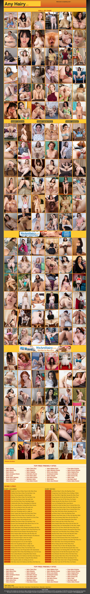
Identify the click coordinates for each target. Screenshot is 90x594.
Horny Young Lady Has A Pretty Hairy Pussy (59, 521)
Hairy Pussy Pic (73, 475)
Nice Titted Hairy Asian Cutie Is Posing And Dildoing (61, 560)
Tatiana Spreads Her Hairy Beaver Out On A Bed (60, 501)
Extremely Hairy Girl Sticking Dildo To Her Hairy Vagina (62, 525)
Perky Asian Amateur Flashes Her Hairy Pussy (60, 535)
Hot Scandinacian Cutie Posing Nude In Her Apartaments (21, 549)
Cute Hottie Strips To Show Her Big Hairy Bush (60, 545)
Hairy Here (21, 586)
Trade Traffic (45, 589)
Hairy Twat (71, 477)
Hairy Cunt (9, 475)
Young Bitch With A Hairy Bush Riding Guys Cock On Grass (22, 551)
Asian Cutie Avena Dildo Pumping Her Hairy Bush (61, 519)
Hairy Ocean (17, 122)
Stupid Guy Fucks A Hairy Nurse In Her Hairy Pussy (20, 491)
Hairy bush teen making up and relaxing (17, 539)
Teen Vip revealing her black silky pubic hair (18, 499)
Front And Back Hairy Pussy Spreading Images (19, 501)
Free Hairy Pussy (32, 481)
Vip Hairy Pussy (52, 477)
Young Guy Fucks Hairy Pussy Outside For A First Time (21, 517)
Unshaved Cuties (52, 474)
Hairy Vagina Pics (73, 472)
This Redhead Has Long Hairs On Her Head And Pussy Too (22, 529)
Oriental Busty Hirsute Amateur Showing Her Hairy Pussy (62, 529)
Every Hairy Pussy (73, 481)
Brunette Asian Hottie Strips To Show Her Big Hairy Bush (62, 507)
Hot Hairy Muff (72, 479)
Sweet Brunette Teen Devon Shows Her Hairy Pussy (61, 553)
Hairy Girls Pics (11, 479)
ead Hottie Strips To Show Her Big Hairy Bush (60, 491)
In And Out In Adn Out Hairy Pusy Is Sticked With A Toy (62, 505)
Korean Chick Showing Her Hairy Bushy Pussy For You (21, 523)
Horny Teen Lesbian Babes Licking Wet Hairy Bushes (20, 557)
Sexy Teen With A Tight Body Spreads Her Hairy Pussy (62, 495)
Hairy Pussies (10, 481)
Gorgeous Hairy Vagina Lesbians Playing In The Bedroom (21, 535)
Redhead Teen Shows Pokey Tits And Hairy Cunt (19, 493)
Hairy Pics (48, 586)
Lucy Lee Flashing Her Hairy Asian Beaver (59, 503)
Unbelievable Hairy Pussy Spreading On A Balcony (20, 503)
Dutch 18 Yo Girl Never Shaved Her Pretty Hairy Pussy (62, 527)
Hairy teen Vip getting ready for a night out (18, 509)
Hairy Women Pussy (53, 470)
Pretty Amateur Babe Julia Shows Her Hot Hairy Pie (20, 533)
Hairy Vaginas (31, 472)
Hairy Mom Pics (44, 122)
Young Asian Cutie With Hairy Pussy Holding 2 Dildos (62, 493)
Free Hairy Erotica (73, 468)
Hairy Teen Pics (31, 468)
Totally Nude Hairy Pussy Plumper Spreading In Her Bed (21, 527)
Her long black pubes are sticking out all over (18, 560)
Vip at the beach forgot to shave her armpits (18, 537)
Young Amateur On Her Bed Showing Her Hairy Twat (61, 497)
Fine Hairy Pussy (32, 477)
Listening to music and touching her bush (17, 519)
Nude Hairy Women (12, 477)
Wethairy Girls (31, 479)
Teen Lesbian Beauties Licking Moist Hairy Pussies (20, 505)
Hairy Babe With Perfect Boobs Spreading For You (61, 511)
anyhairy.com (79, 592)
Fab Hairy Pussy (32, 474)
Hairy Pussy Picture (74, 470)
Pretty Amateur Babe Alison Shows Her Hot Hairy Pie (61, 523)
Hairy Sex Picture (52, 481)
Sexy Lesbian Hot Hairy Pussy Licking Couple (19, 545)
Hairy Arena (72, 122)
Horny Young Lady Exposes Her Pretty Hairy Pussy (20, 513)
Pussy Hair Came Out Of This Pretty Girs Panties (60, 499)
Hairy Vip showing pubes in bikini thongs (17, 495)
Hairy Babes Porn (52, 468)
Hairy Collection (73, 474)
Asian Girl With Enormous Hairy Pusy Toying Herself (61, 537)
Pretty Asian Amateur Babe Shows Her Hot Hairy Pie (61, 517)
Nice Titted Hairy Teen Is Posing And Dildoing (60, 541)
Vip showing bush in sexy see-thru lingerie (18, 541)
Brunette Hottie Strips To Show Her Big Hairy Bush (61, 533)
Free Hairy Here (32, 475)
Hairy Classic (51, 475)
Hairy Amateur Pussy (13, 474)
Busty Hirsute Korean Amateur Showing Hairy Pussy (20, 531)
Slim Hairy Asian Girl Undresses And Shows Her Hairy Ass (22, 555)
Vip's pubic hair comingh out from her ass (17, 525)
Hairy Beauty (31, 470)
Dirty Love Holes (52, 472)
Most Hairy (50, 479)
